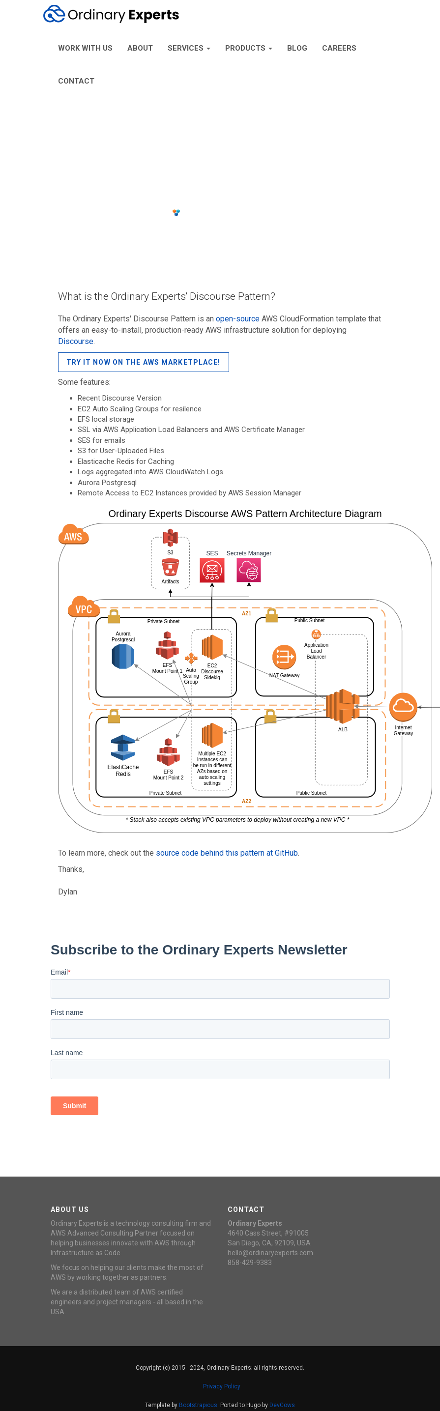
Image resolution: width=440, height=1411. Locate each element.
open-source (238, 318)
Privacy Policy (221, 1386)
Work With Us (85, 48)
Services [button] (189, 48)
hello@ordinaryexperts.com (270, 1253)
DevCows (282, 1405)
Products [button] (248, 48)
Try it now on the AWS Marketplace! (143, 362)
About (140, 48)
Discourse (75, 341)
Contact (76, 81)
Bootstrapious (198, 1405)
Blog (297, 48)
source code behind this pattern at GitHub (227, 853)
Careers (339, 48)
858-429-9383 (250, 1263)
